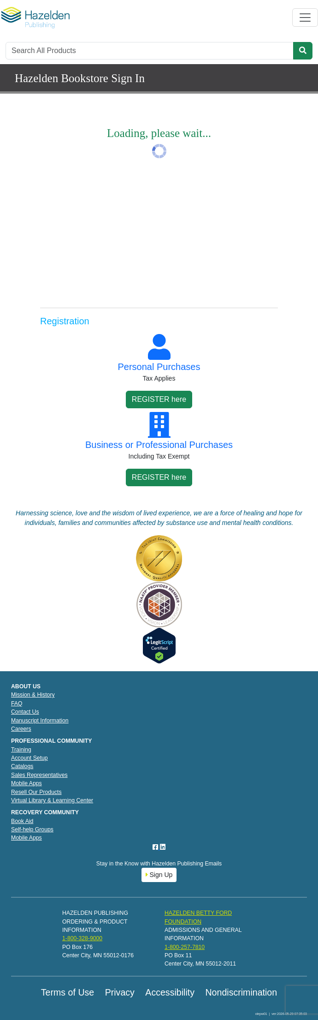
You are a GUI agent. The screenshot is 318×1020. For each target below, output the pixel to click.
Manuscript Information (40, 720)
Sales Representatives (39, 775)
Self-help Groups (32, 829)
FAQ (17, 703)
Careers (21, 729)
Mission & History (33, 695)
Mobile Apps (26, 783)
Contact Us (25, 712)
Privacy (120, 992)
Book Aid (22, 821)
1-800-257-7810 (185, 947)
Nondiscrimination (241, 992)
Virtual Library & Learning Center (52, 800)
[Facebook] (156, 847)
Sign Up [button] (159, 874)
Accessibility (169, 992)
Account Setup (29, 758)
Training (21, 749)
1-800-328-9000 (82, 938)
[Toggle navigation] (305, 17)
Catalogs (22, 766)
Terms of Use (67, 992)
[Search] (150, 51)
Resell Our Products (36, 792)
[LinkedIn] (162, 847)
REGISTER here (159, 399)
